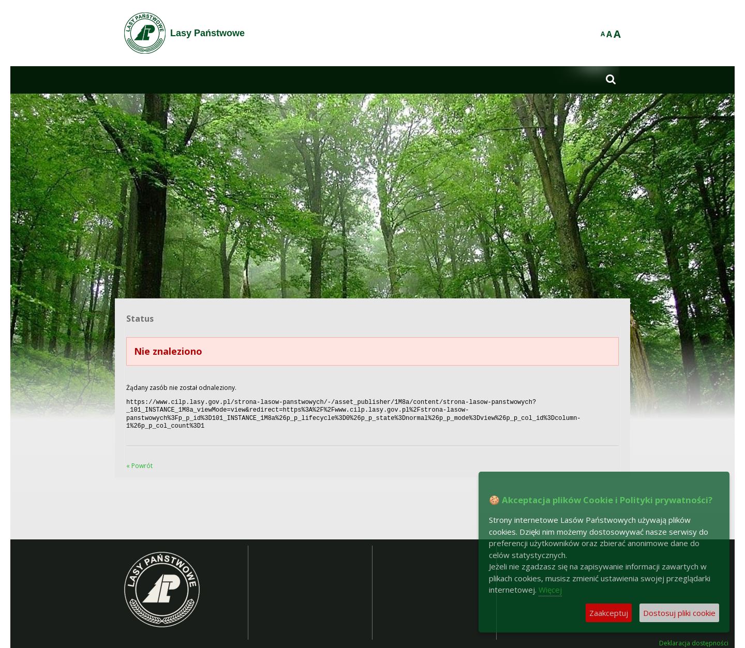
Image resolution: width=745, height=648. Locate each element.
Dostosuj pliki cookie (679, 613)
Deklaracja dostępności (693, 639)
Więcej (550, 589)
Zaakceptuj (608, 613)
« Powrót (139, 461)
